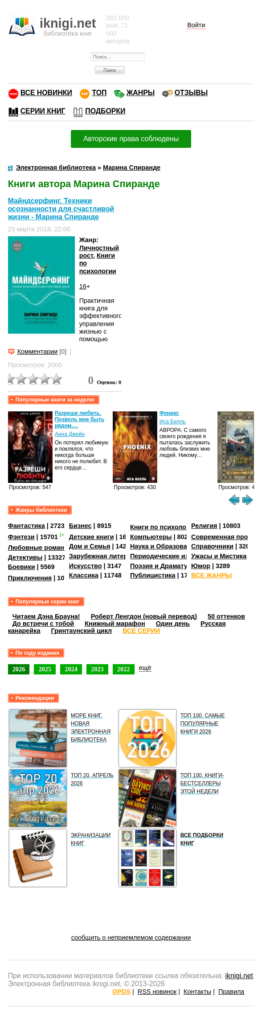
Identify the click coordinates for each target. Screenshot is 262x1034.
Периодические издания (169, 556)
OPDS (121, 991)
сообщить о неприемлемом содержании (131, 937)
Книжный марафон (115, 623)
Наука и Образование (164, 546)
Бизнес (80, 525)
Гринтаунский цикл (81, 630)
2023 (97, 669)
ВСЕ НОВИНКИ (46, 92)
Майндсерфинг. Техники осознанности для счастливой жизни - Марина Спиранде (61, 209)
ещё (145, 667)
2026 (18, 669)
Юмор (200, 565)
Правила (231, 991)
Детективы (25, 557)
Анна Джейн (70, 434)
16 (82, 286)
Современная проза (222, 536)
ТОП (99, 92)
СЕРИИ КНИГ (43, 111)
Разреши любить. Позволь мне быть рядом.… (79, 419)
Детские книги (91, 536)
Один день (173, 623)
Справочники (212, 546)
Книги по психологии (163, 527)
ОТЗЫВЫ (191, 92)
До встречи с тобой (43, 623)
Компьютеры (151, 536)
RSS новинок (157, 991)
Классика (83, 575)
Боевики (21, 566)
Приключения (30, 578)
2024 (71, 669)
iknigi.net (239, 976)
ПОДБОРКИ (105, 111)
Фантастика (26, 525)
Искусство (85, 565)
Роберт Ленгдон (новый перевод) (144, 616)
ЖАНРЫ (141, 92)
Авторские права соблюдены (131, 138)
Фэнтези (21, 536)
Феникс (169, 413)
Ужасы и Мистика (218, 556)
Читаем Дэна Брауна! (46, 616)
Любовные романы (39, 547)
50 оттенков (226, 616)
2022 (123, 669)
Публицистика (153, 575)
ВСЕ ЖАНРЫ (211, 575)
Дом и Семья (90, 546)
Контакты (197, 991)
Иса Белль (173, 422)
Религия (204, 525)
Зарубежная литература (107, 556)
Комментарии (37, 351)
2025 (44, 669)
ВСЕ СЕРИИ (141, 630)
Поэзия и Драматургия (166, 565)
